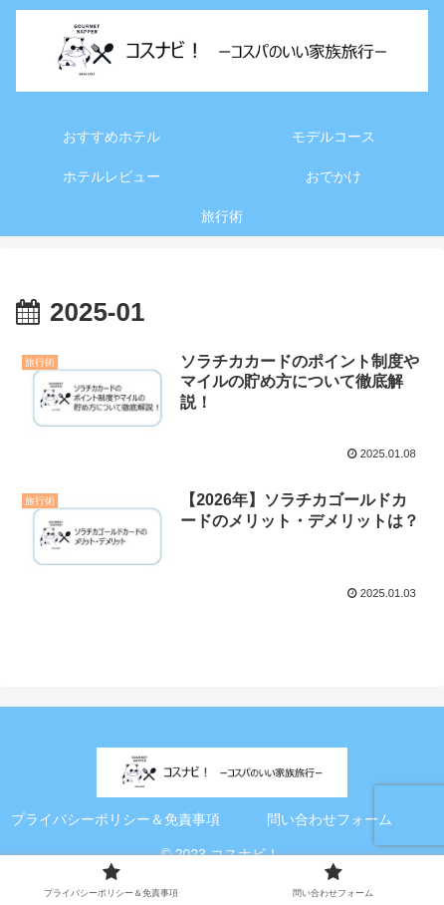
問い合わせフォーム (329, 819)
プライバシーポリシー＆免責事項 (115, 819)
